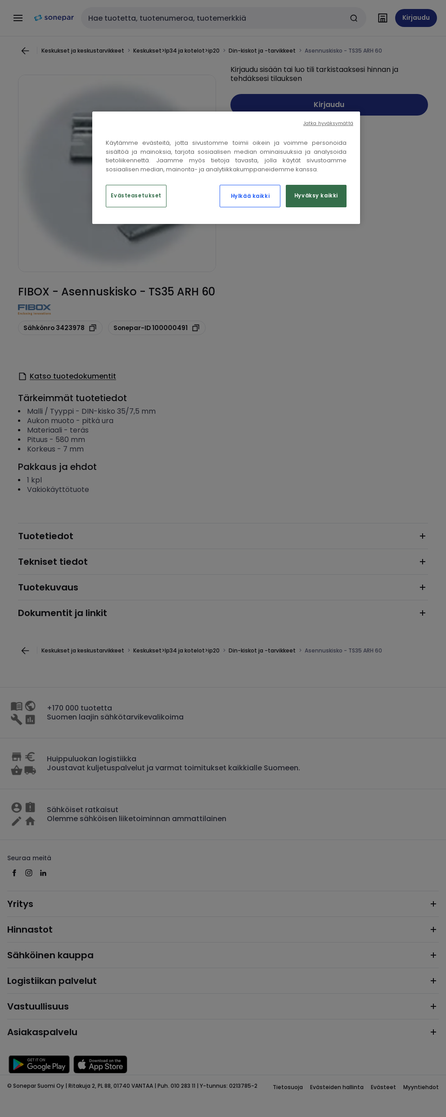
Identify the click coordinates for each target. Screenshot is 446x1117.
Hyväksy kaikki (316, 195)
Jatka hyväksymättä (328, 123)
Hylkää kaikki (250, 196)
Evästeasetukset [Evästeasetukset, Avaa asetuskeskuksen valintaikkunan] (136, 195)
